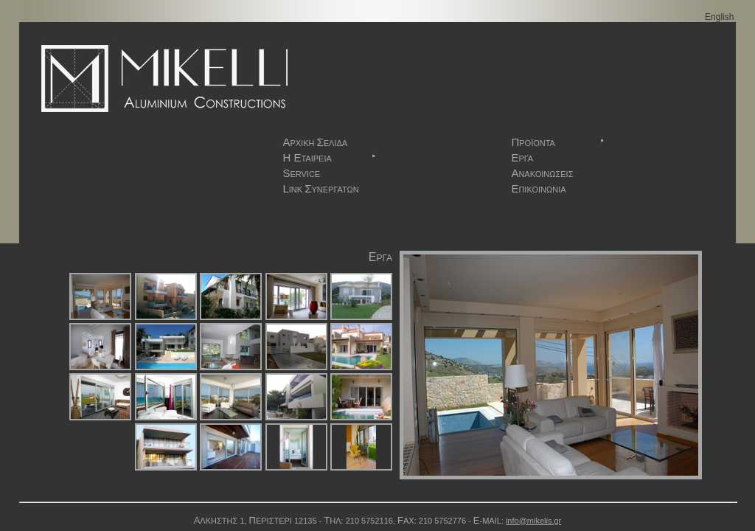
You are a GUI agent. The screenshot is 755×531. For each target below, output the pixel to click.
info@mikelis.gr (533, 520)
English (719, 17)
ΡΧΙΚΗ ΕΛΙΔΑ (314, 142)
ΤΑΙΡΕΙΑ (329, 157)
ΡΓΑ (522, 157)
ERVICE (301, 173)
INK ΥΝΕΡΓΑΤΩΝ (320, 188)
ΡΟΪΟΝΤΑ (558, 142)
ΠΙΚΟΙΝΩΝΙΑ (538, 188)
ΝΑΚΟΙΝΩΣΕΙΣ (542, 173)
